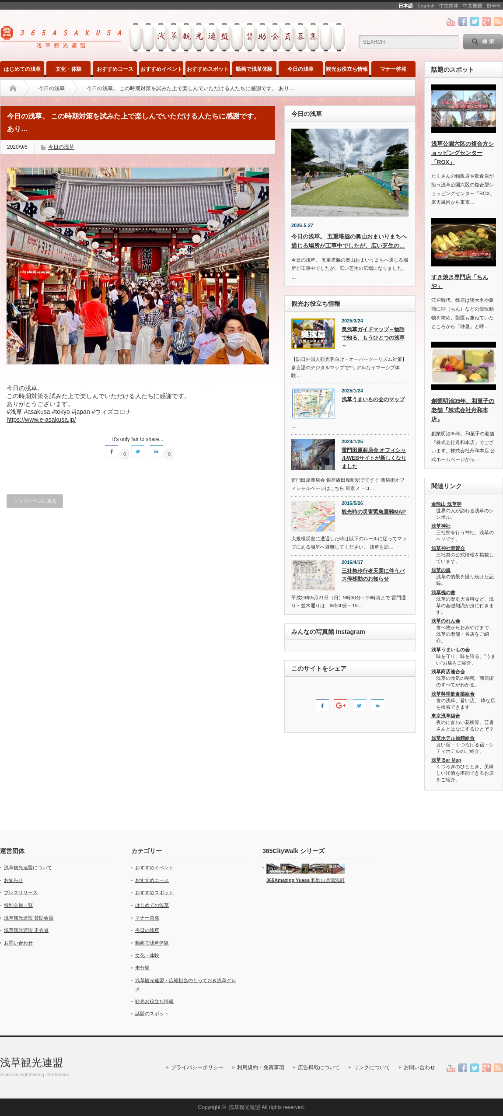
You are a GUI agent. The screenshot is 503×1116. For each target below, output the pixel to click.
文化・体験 (69, 69)
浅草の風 (441, 570)
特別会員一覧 (18, 905)
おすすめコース (115, 69)
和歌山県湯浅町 (327, 880)
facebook (463, 21)
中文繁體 (472, 5)
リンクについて (371, 1067)
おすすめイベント (161, 69)
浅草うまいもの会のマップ (373, 399)
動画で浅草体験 (254, 69)
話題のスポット (152, 1013)
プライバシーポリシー (197, 1067)
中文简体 (448, 5)
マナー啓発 (393, 69)
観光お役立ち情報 (347, 69)
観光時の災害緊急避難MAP (374, 512)
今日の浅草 (300, 69)
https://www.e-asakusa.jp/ (41, 419)
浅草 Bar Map (446, 760)
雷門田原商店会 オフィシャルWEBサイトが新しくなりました (374, 458)
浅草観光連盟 (31, 1062)
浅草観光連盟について (28, 867)
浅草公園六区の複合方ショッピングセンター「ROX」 (462, 152)
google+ (486, 21)
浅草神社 (441, 525)
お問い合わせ (18, 942)
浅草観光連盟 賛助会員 (28, 917)
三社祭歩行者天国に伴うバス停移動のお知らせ (373, 575)
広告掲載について (319, 1067)
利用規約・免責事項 (260, 1067)
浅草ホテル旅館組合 (453, 738)
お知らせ (13, 880)
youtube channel (451, 21)
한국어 (493, 5)
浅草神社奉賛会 (448, 548)
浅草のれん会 (445, 620)
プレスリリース (21, 892)
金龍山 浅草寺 (446, 504)
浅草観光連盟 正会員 (26, 930)
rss (498, 21)
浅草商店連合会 (448, 671)
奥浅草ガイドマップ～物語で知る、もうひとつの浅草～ (373, 337)
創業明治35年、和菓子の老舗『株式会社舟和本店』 (462, 410)
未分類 (142, 967)
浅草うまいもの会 (450, 649)
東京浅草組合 (445, 715)
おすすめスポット (208, 69)
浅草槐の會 (443, 592)
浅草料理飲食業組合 (453, 693)
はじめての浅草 (22, 69)
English (426, 5)
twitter (474, 21)
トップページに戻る (34, 501)
